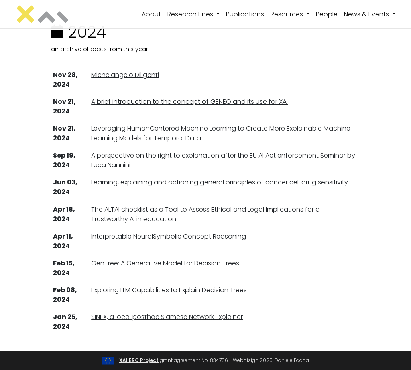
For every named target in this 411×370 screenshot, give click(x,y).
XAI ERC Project (139, 360)
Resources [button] (288, 14)
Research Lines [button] (191, 14)
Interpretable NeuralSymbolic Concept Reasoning (168, 236)
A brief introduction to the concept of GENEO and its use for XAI (189, 101)
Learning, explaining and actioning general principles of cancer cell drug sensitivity (219, 182)
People (327, 14)
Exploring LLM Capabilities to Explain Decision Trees (169, 290)
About (151, 14)
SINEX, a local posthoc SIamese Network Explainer (167, 316)
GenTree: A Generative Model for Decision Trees (165, 263)
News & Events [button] (367, 14)
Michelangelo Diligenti (125, 74)
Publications (245, 14)
